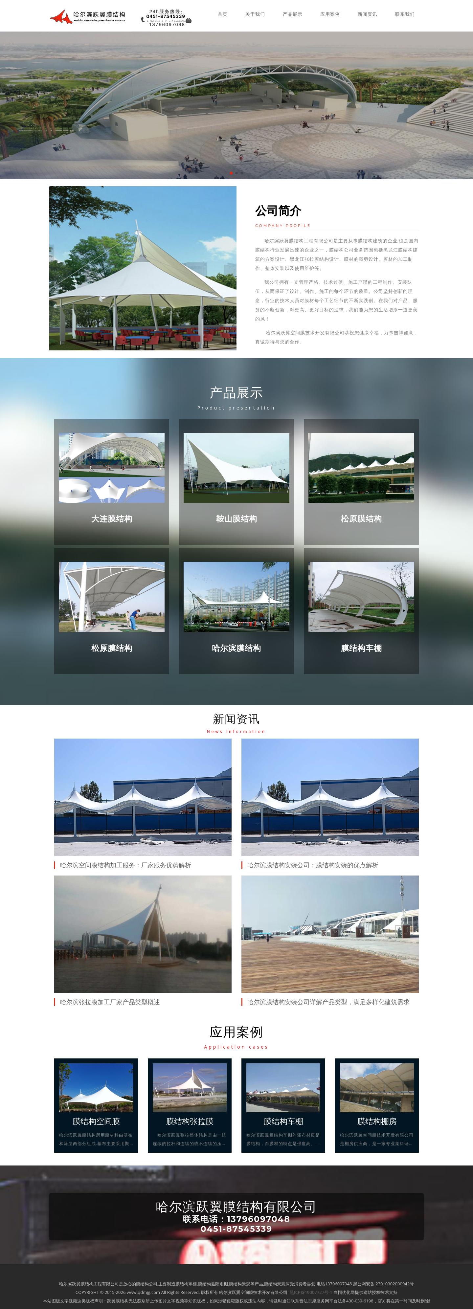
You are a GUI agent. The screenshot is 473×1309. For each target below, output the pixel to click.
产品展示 (293, 14)
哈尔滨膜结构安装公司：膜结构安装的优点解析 (312, 865)
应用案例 (330, 14)
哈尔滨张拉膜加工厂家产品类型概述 (110, 1002)
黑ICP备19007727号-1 (311, 1292)
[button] (231, 173)
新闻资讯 (367, 14)
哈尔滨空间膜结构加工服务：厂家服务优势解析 (125, 865)
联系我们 (405, 14)
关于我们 (255, 14)
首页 (223, 14)
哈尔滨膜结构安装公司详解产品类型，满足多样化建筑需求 (328, 1002)
